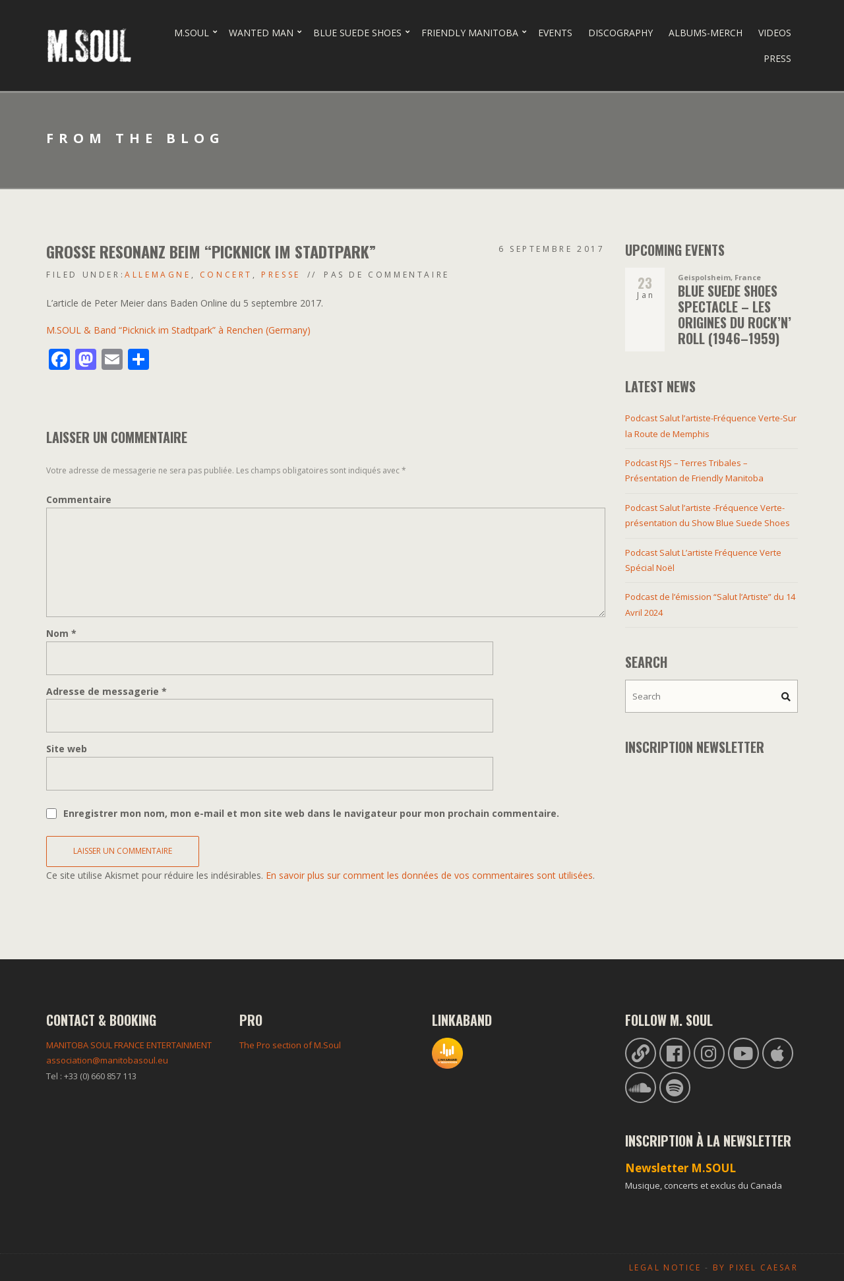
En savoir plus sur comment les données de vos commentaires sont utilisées (429, 875)
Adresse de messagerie (106, 691)
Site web (66, 748)
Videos (774, 32)
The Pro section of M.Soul (290, 1045)
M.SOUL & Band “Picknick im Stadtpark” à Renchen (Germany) (178, 330)
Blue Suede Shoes (357, 32)
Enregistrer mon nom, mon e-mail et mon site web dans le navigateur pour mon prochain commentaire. (311, 813)
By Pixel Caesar (755, 1267)
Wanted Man (261, 32)
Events (555, 32)
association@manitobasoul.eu (107, 1060)
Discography (620, 32)
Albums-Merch (705, 32)
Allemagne (158, 274)
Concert (226, 274)
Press (777, 58)
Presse (281, 274)
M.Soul (191, 32)
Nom (61, 633)
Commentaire (78, 499)
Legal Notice (665, 1267)
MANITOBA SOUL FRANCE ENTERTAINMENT (129, 1045)
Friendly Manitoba (469, 32)
